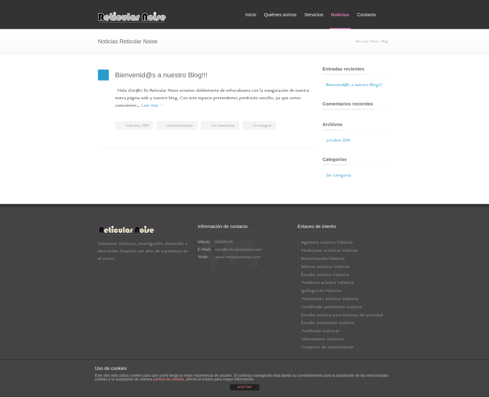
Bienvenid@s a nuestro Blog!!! (161, 75)
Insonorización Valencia (323, 258)
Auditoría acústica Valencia (327, 282)
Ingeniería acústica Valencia (327, 242)
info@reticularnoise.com (238, 249)
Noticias (340, 14)
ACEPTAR (244, 387)
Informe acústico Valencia (325, 266)
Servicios (313, 14)
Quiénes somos (280, 14)
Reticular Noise (367, 41)
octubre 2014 (338, 140)
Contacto (366, 14)
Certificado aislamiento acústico (331, 307)
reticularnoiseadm (180, 125)
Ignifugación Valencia (321, 290)
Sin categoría (262, 125)
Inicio (250, 14)
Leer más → (153, 105)
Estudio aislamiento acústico (327, 323)
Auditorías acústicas (320, 331)
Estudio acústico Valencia (325, 275)
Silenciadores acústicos (322, 339)
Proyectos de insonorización (327, 347)
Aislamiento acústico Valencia (329, 299)
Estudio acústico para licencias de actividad (342, 315)
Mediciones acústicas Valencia (329, 250)
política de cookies (168, 379)
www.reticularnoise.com (237, 257)
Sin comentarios (223, 125)
